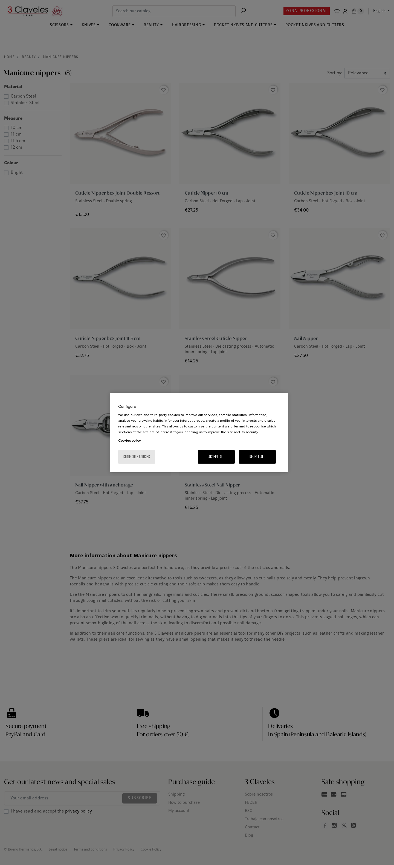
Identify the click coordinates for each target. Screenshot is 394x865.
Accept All (216, 457)
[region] (199, 432)
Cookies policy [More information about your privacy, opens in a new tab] (129, 440)
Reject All (257, 457)
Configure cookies (136, 457)
